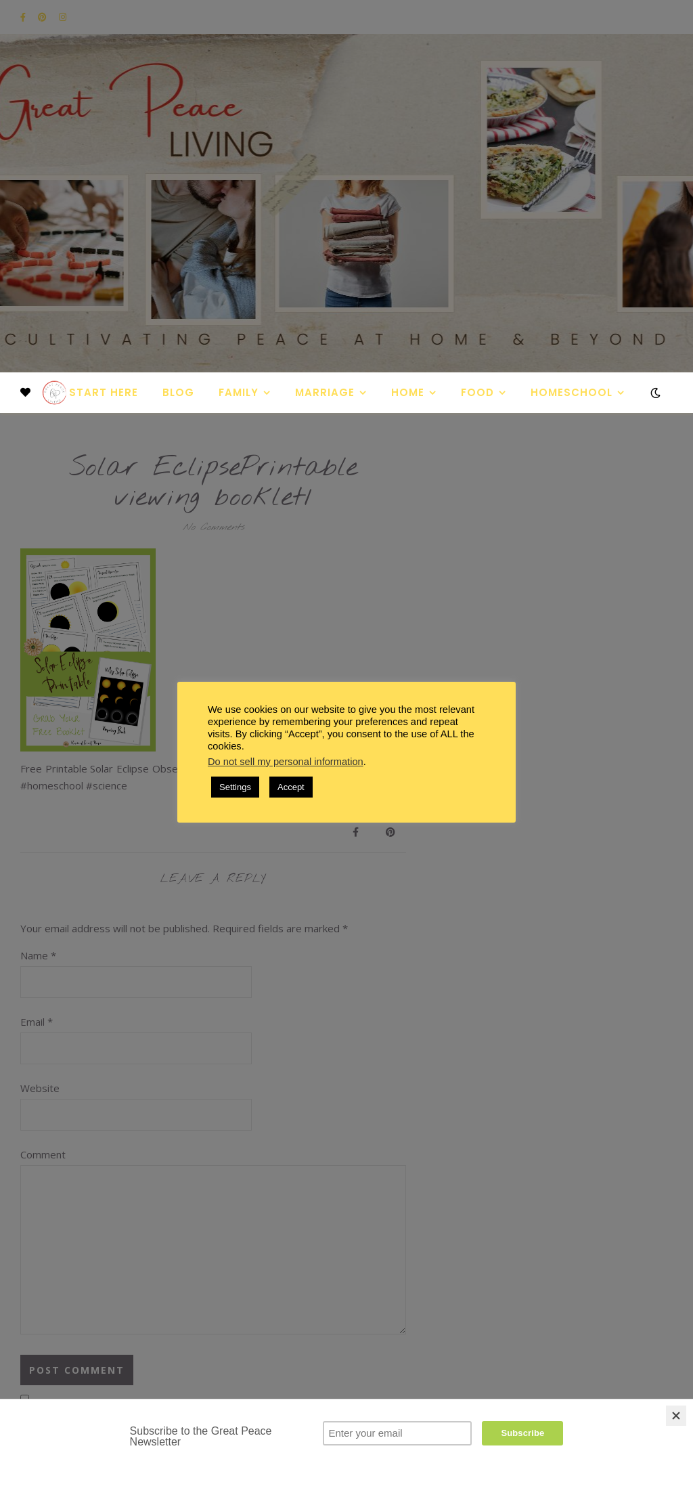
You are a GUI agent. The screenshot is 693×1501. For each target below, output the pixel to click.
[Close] (676, 1416)
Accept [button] (291, 787)
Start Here (103, 392)
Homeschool (571, 392)
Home (407, 392)
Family (239, 392)
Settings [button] (235, 787)
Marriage (325, 392)
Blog (178, 392)
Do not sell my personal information (285, 761)
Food (477, 392)
